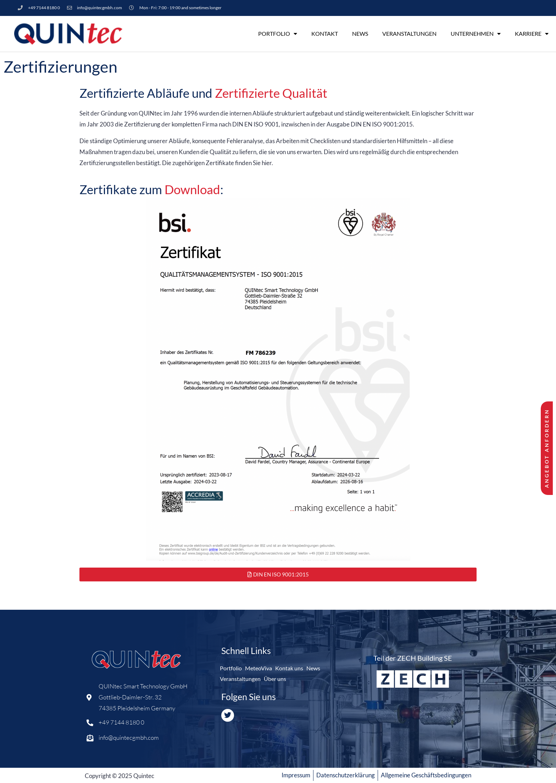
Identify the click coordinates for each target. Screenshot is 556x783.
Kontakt (324, 33)
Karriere (532, 33)
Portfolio (277, 33)
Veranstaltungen (409, 33)
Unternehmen (476, 33)
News (360, 33)
